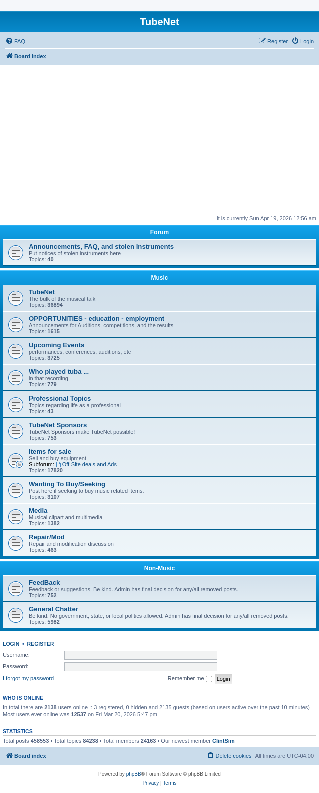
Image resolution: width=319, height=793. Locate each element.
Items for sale (50, 451)
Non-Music (159, 568)
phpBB (133, 774)
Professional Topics (60, 398)
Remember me (190, 678)
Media (38, 510)
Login (11, 644)
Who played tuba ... (59, 371)
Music (159, 277)
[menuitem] (15, 41)
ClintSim (223, 741)
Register (40, 644)
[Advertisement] (159, 140)
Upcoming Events (56, 345)
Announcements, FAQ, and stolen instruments (101, 246)
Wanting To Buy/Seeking (67, 484)
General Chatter (53, 609)
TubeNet (42, 292)
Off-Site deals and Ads (86, 464)
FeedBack (44, 582)
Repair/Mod (47, 537)
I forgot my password (28, 678)
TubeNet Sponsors (58, 425)
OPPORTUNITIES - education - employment (96, 318)
